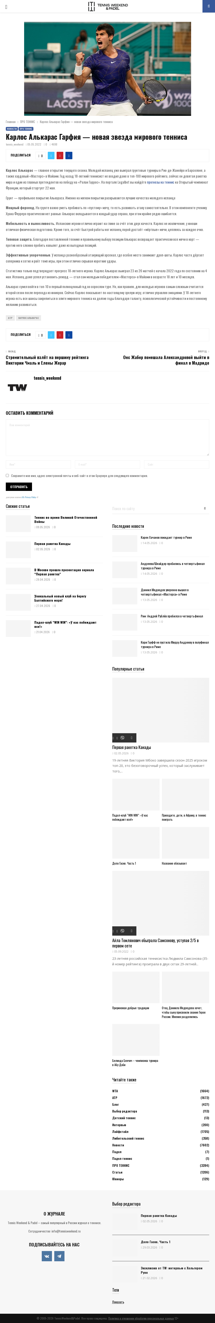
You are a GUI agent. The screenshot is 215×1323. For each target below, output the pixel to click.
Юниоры (118, 1178)
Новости (12, 128)
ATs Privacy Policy (28, 497)
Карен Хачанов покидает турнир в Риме (166, 537)
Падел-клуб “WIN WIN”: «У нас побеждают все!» (65, 624)
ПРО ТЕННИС (26, 128)
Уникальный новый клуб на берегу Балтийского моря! (60, 598)
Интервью (119, 1124)
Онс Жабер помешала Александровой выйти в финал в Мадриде (166, 360)
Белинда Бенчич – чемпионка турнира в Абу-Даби (135, 1062)
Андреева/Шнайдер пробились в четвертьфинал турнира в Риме (173, 565)
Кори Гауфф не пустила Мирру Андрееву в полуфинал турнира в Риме (175, 644)
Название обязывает (174, 863)
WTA (115, 1090)
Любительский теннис (128, 1138)
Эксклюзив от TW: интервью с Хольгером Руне (171, 1270)
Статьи (117, 1172)
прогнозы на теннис (160, 182)
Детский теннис (124, 1117)
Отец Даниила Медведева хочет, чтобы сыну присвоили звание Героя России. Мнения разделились (183, 1012)
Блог (115, 1104)
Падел (117, 1151)
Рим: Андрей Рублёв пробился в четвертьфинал (172, 615)
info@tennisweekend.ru (65, 1231)
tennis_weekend (14, 144)
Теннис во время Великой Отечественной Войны (65, 519)
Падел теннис (122, 1158)
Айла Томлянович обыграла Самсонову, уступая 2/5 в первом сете (155, 943)
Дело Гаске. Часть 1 (124, 863)
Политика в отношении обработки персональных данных (141, 1318)
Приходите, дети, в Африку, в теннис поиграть (184, 817)
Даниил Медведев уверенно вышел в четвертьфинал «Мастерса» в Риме (165, 592)
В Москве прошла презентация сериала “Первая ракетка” (64, 571)
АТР (114, 1097)
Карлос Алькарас (28, 318)
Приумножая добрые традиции (130, 1007)
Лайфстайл (120, 1131)
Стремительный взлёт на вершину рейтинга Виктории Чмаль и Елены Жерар (47, 360)
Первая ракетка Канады (52, 543)
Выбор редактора (124, 1111)
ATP (10, 318)
